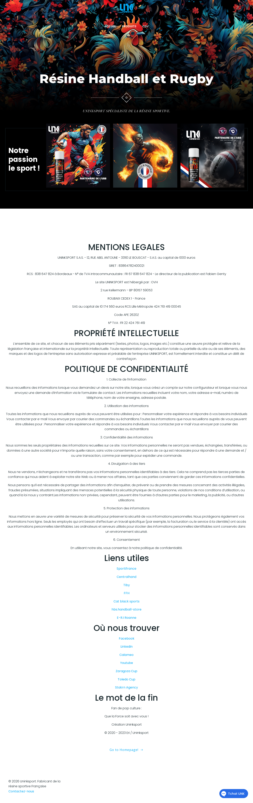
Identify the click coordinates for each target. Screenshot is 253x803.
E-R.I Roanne (126, 617)
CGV (145, 26)
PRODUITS (129, 26)
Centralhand (126, 577)
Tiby (126, 585)
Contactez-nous (21, 791)
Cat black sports (126, 601)
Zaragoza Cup (126, 671)
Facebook (126, 638)
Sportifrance (126, 568)
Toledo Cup (126, 679)
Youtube (126, 663)
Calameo (126, 655)
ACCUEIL (110, 26)
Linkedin (126, 646)
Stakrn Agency (126, 687)
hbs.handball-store (126, 609)
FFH (126, 593)
